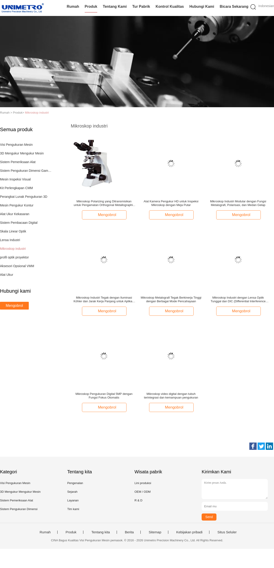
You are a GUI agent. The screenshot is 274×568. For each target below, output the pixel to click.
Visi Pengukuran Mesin (16, 144)
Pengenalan (75, 483)
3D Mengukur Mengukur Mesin (22, 153)
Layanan (73, 500)
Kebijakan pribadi (189, 532)
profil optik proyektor (14, 257)
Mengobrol (14, 305)
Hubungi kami (202, 6)
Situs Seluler (227, 532)
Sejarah (72, 491)
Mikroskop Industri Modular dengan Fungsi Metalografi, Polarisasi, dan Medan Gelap (238, 203)
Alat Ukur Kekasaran (14, 214)
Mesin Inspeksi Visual (15, 179)
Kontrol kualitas (170, 6)
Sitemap (155, 532)
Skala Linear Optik (13, 231)
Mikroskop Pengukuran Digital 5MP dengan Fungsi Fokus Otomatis (103, 395)
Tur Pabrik (141, 6)
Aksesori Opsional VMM (17, 266)
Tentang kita (100, 532)
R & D (138, 500)
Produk (91, 6)
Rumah (73, 6)
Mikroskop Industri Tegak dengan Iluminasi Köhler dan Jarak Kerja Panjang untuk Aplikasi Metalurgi (104, 299)
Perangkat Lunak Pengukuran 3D (23, 196)
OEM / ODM (142, 491)
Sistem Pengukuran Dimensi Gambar (26, 170)
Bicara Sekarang (234, 6)
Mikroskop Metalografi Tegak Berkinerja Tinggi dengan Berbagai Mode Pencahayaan (171, 299)
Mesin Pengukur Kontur (16, 205)
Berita (129, 532)
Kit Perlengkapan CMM (16, 188)
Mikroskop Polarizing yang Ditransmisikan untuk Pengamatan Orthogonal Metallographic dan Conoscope (104, 203)
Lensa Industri (10, 240)
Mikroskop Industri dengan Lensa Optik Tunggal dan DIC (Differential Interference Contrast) (238, 299)
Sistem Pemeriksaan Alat (18, 162)
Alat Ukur (6, 274)
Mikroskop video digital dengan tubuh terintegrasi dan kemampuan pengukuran (171, 395)
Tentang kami (115, 6)
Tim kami (73, 509)
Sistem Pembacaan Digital (18, 222)
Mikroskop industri (37, 112)
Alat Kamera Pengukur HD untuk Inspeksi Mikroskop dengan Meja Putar (171, 203)
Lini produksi (142, 483)
